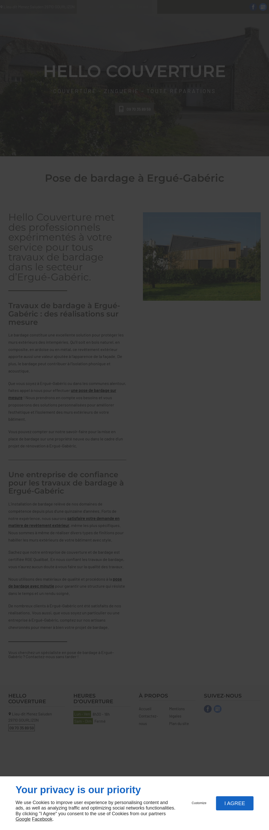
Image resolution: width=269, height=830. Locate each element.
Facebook (42, 819)
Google (23, 819)
